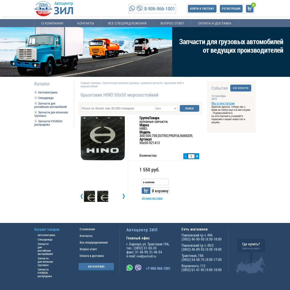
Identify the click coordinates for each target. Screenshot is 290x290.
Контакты (85, 23)
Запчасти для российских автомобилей (50, 105)
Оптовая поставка (152, 198)
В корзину (160, 190)
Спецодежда (46, 98)
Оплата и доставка (214, 23)
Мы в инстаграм (223, 103)
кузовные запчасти (151, 83)
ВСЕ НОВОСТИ (240, 88)
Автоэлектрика (48, 92)
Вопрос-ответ (172, 23)
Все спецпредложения (127, 23)
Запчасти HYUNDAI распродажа (48, 123)
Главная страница (91, 83)
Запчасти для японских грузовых (51, 114)
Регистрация (231, 8)
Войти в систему (202, 8)
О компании (52, 23)
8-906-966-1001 (159, 8)
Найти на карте (251, 248)
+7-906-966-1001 (158, 268)
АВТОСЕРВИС (96, 266)
